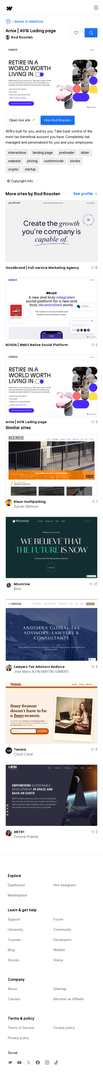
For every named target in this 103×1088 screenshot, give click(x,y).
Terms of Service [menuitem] (21, 1028)
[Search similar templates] (91, 32)
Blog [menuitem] (11, 950)
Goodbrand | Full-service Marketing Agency (42, 268)
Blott (17, 589)
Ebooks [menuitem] (13, 960)
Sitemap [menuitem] (59, 989)
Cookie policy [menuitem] (64, 1028)
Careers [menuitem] (14, 999)
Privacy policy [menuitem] (18, 1038)
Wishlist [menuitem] (59, 950)
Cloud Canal (23, 754)
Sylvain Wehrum (26, 506)
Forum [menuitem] (58, 919)
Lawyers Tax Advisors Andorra (39, 667)
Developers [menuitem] (62, 940)
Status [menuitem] (58, 960)
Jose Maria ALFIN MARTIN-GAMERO (41, 671)
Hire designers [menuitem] (64, 885)
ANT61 (19, 832)
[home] (9, 9)
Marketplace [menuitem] (17, 895)
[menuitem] (10, 1062)
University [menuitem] (15, 929)
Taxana (20, 749)
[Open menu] (96, 8)
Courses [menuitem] (14, 940)
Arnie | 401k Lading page (26, 422)
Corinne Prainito (26, 837)
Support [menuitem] (14, 919)
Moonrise (22, 584)
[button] (76, 32)
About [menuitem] (12, 989)
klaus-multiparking (30, 501)
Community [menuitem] (62, 929)
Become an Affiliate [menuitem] (68, 999)
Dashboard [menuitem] (16, 885)
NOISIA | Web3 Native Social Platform (37, 345)
